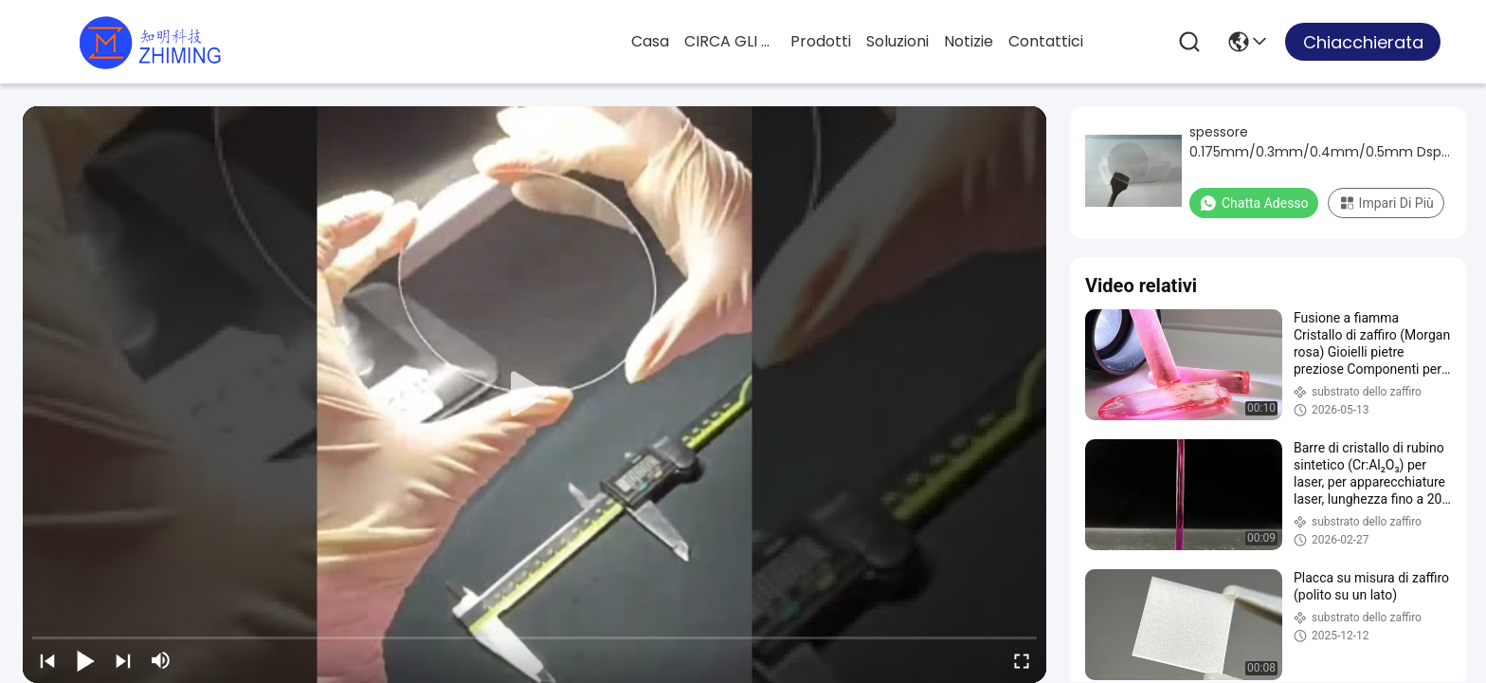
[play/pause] (85, 660)
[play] (534, 394)
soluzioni (897, 41)
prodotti (820, 41)
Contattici (1045, 41)
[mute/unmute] (161, 660)
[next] (123, 660)
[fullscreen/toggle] (1022, 660)
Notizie (968, 41)
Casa (650, 41)
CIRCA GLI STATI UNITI (729, 41)
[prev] (47, 660)
